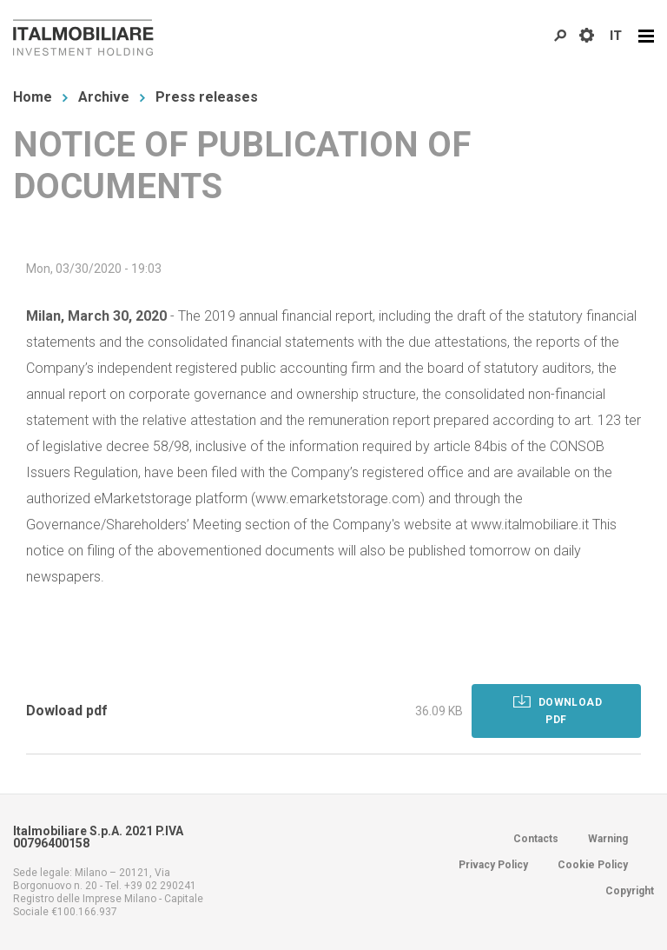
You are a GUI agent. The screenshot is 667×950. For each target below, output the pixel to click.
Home (32, 97)
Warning (608, 839)
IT (616, 36)
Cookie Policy (593, 865)
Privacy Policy (493, 865)
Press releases (206, 97)
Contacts (535, 839)
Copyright (629, 891)
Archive (103, 97)
